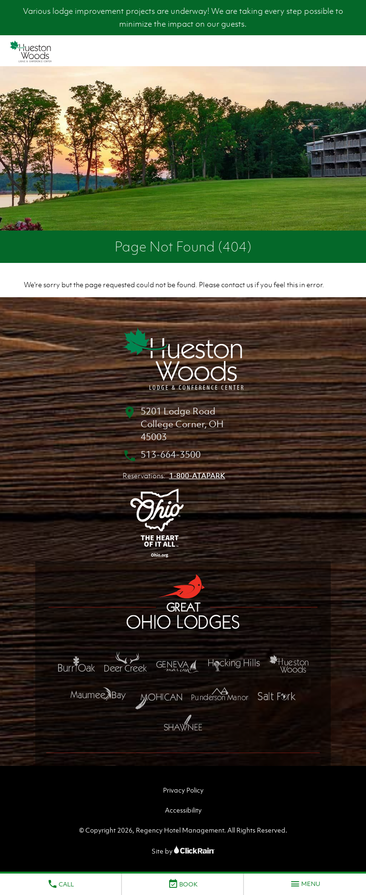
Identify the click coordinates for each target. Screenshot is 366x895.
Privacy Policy (183, 789)
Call (60, 884)
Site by (183, 850)
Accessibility (183, 810)
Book (183, 884)
